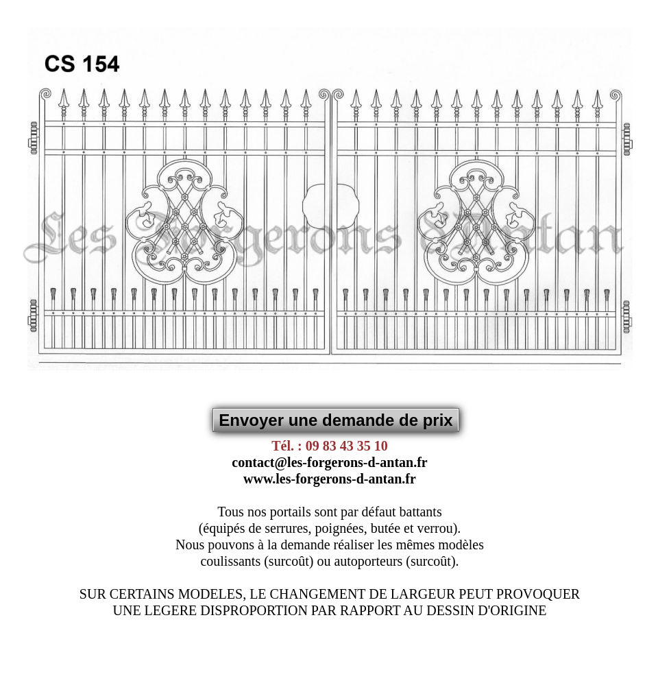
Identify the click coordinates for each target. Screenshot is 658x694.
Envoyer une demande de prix (335, 420)
